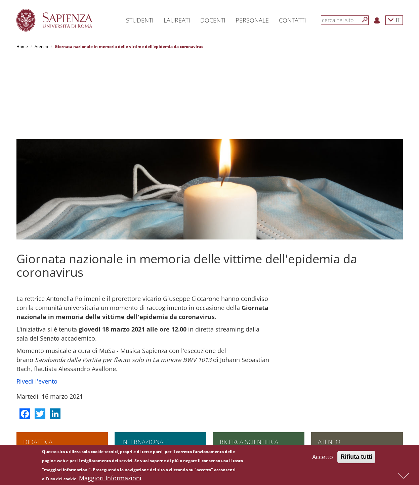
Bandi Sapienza (234, 401)
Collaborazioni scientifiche (244, 375)
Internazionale (145, 362)
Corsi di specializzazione (46, 391)
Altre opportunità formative (48, 423)
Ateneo (41, 46)
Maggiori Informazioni (110, 479)
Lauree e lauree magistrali (48, 369)
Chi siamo (327, 369)
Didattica (37, 362)
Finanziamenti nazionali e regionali (252, 396)
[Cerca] (365, 19)
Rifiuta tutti (356, 457)
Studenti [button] (140, 20)
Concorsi (326, 423)
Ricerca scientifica (249, 362)
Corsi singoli (34, 380)
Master (30, 401)
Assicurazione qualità (338, 375)
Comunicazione (332, 407)
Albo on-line (329, 439)
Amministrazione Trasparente (346, 396)
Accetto (322, 457)
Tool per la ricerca (237, 407)
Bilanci (324, 428)
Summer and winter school (48, 418)
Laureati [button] (177, 20)
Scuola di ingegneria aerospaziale (54, 396)
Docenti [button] (212, 20)
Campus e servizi (334, 401)
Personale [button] (252, 20)
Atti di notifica (330, 434)
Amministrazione (334, 391)
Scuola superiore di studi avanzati (54, 375)
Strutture (326, 380)
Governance (231, 418)
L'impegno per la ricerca (242, 369)
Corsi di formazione (41, 412)
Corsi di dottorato (39, 385)
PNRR (225, 385)
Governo (326, 385)
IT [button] (394, 20)
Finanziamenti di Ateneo (143, 375)
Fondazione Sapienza (338, 412)
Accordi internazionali (141, 385)
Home (22, 46)
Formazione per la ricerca (244, 412)
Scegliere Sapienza (139, 380)
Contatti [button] (292, 20)
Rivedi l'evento (36, 302)
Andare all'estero (137, 369)
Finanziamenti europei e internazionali (255, 391)
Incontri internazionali (141, 391)
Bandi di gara (330, 418)
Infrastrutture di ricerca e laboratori (253, 380)
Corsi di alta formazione (45, 407)
